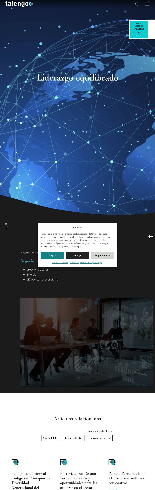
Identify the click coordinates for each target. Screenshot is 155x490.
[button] (150, 236)
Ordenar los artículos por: (100, 430)
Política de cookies (60, 262)
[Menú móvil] (147, 4)
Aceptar (52, 255)
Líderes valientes (73, 438)
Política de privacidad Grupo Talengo (86, 262)
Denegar (77, 255)
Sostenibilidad (50, 438)
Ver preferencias (102, 255)
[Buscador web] (136, 4)
